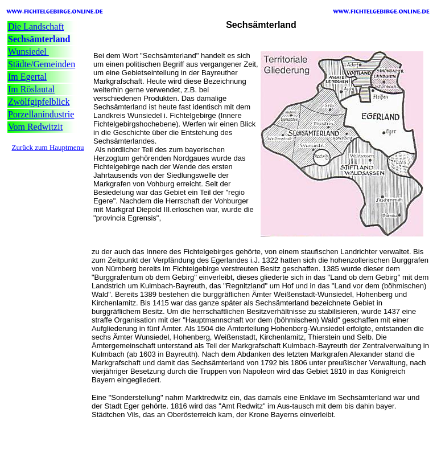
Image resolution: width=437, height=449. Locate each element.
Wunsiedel (28, 51)
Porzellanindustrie (41, 114)
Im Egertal (27, 76)
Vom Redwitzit (35, 127)
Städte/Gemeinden (41, 64)
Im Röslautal (31, 89)
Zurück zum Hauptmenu (47, 147)
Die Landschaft (36, 26)
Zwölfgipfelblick (38, 102)
